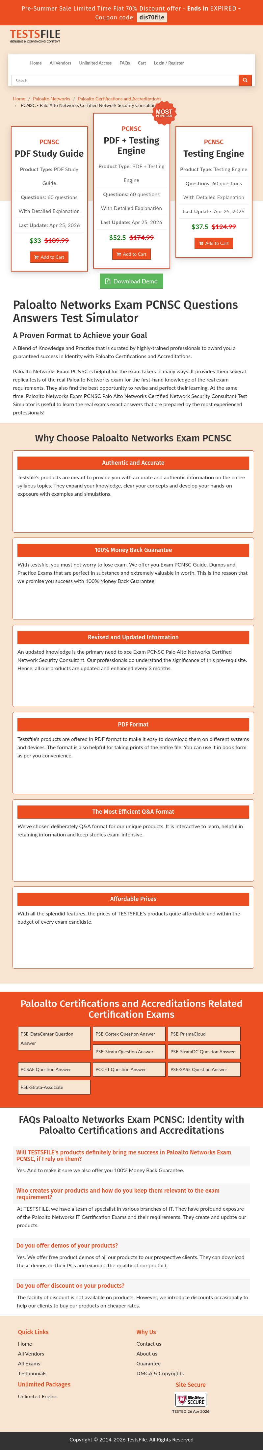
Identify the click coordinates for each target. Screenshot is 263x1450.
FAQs (124, 63)
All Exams (29, 1363)
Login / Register (169, 63)
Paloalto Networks (51, 98)
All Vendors (60, 63)
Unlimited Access (95, 63)
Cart (142, 63)
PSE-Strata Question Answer (124, 1051)
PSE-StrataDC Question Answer (203, 1051)
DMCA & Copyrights (160, 1373)
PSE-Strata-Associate (42, 1087)
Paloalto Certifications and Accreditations (119, 98)
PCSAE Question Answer (46, 1069)
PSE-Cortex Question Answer (125, 1034)
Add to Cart (49, 257)
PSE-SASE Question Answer (199, 1069)
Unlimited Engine (38, 1396)
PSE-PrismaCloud (188, 1034)
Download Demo (131, 281)
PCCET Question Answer (120, 1069)
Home (36, 63)
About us (147, 1353)
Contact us (149, 1343)
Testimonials (32, 1373)
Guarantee (149, 1363)
